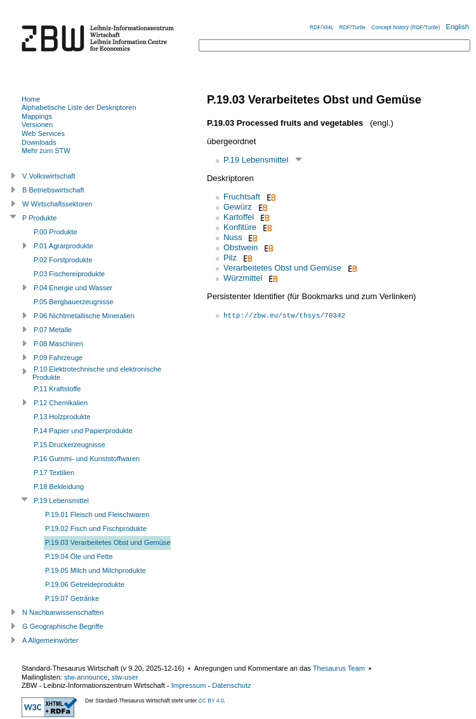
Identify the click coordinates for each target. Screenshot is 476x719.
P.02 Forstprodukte (63, 260)
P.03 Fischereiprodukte (69, 274)
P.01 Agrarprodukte (63, 246)
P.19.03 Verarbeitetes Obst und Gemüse (108, 542)
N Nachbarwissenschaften (62, 612)
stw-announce (86, 677)
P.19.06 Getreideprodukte (84, 584)
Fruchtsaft (241, 196)
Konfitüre (239, 227)
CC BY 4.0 (211, 700)
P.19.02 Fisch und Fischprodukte (96, 528)
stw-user (125, 677)
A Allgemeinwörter (50, 640)
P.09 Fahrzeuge (58, 357)
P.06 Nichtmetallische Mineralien (84, 315)
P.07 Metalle (53, 329)
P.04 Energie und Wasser (73, 288)
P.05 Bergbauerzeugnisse (74, 302)
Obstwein (240, 247)
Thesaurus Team (339, 668)
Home (31, 99)
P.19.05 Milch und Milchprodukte (95, 570)
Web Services (43, 133)
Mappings (37, 116)
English (457, 26)
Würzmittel (242, 278)
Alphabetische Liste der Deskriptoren (79, 107)
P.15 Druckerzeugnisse (69, 444)
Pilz (230, 257)
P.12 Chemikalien (61, 403)
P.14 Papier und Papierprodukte (83, 430)
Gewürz (237, 207)
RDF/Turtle (353, 27)
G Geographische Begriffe (62, 626)
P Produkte (39, 218)
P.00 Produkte (55, 232)
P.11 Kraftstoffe (57, 389)
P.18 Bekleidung (59, 486)
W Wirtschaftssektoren (57, 204)
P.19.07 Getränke (72, 598)
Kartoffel (238, 217)
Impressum (188, 685)
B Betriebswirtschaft (53, 190)
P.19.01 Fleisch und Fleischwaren (97, 514)
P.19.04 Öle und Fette (79, 556)
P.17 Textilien (54, 472)
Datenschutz (231, 685)
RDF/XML (321, 27)
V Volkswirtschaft (49, 176)
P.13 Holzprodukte (62, 416)
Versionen (37, 124)
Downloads (39, 142)
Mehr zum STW (46, 150)
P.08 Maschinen (58, 343)
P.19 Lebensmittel (255, 160)
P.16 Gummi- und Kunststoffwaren (87, 458)
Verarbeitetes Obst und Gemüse (282, 267)
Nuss (232, 237)
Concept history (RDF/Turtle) (405, 27)
